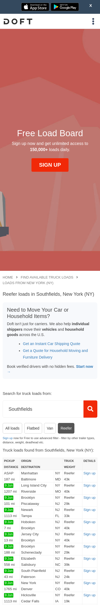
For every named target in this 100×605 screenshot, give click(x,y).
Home (8, 277)
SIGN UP (50, 165)
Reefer (66, 428)
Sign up (8, 438)
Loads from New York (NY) (28, 283)
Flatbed (33, 428)
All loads (12, 428)
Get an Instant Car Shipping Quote (51, 344)
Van (50, 428)
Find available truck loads (47, 277)
